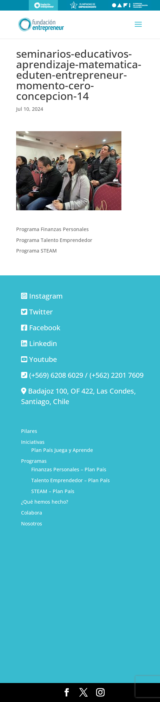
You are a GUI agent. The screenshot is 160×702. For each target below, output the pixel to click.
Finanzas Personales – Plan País (68, 469)
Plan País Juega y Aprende (62, 450)
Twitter (41, 312)
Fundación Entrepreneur (43, 5)
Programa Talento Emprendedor (54, 240)
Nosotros (31, 523)
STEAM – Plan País (52, 491)
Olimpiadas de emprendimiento (83, 5)
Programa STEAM (36, 250)
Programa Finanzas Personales (52, 229)
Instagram (46, 296)
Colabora (31, 512)
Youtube (43, 359)
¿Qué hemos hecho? (44, 501)
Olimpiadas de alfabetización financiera (129, 5)
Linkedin (43, 343)
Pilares (29, 431)
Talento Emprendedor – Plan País (70, 480)
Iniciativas (33, 442)
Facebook (44, 327)
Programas (34, 461)
